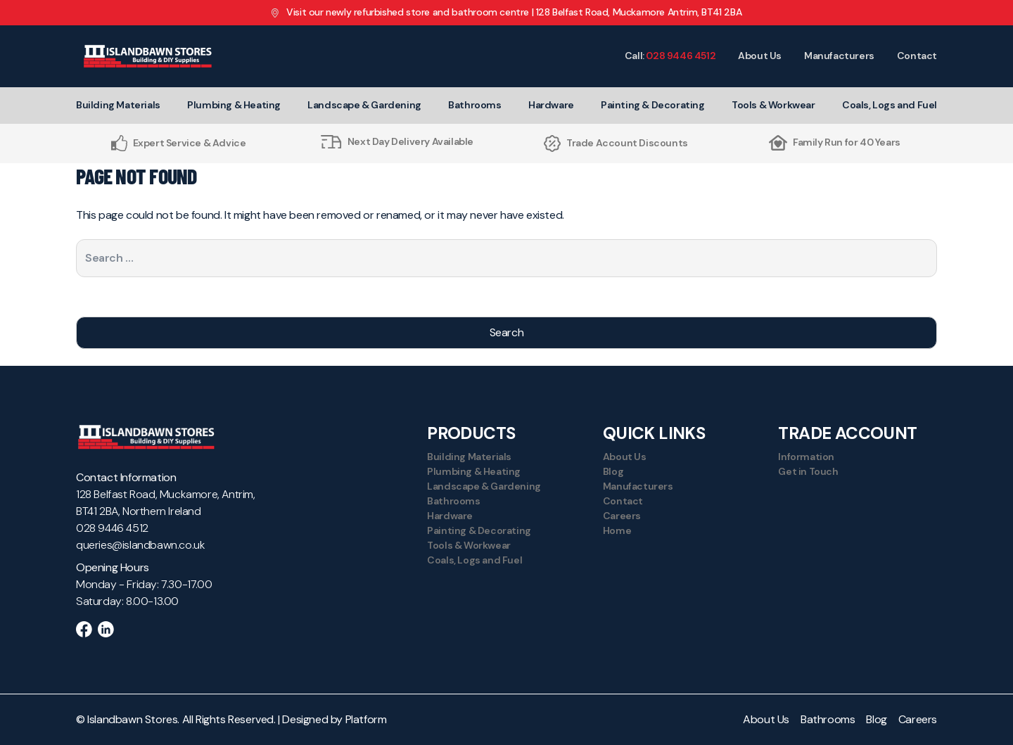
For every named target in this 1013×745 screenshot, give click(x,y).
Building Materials (118, 104)
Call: (670, 55)
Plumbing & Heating (234, 104)
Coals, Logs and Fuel (889, 104)
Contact (917, 55)
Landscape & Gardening (364, 104)
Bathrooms (474, 104)
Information (806, 456)
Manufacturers (839, 55)
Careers (622, 515)
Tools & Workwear (773, 104)
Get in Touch (808, 471)
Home (617, 530)
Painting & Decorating (653, 104)
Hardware (551, 104)
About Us (760, 55)
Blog (613, 471)
